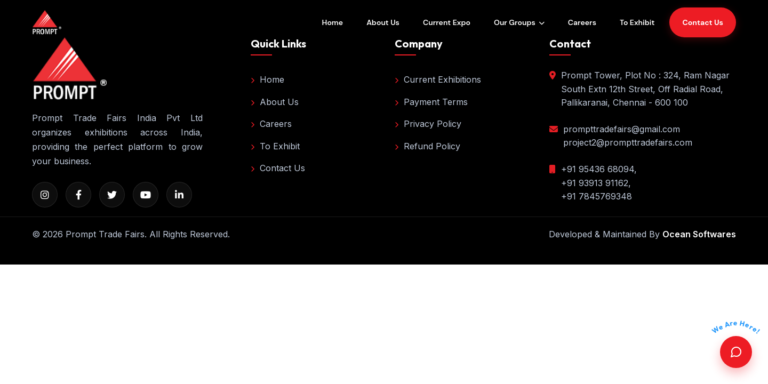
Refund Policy (427, 146)
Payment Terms (431, 102)
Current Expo (446, 22)
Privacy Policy (428, 123)
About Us (382, 22)
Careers (582, 22)
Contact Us (278, 168)
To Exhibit (637, 22)
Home (332, 22)
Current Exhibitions (438, 79)
